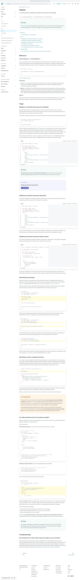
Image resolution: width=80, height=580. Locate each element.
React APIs (45, 567)
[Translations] (75, 4)
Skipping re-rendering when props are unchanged (32, 38)
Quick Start (33, 567)
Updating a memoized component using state (31, 40)
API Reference (47, 565)
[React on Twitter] (70, 576)
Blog (69, 3)
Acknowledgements (59, 572)
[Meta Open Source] (24, 565)
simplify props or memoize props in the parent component (47, 547)
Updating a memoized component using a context (32, 42)
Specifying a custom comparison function (30, 45)
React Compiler (24, 25)
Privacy (69, 571)
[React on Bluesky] (71, 576)
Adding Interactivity (34, 572)
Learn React (34, 565)
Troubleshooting (23, 49)
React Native (70, 569)
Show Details (25, 187)
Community (64, 3)
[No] (14, 578)
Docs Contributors (59, 571)
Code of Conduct (58, 567)
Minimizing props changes (27, 43)
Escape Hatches (34, 576)
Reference (59, 3)
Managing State (34, 574)
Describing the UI (34, 571)
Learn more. (47, 1)
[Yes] (12, 578)
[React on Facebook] (68, 576)
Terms (69, 572)
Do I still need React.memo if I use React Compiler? (32, 47)
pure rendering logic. (40, 128)
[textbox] (33, 152)
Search (29, 3)
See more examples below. (24, 78)
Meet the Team (58, 569)
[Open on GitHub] (77, 4)
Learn (54, 3)
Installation (33, 569)
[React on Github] (73, 576)
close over (34, 401)
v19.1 (4, 3)
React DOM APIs (46, 569)
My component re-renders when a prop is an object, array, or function (36, 51)
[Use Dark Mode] (72, 4)
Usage (21, 36)
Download (64, 203)
